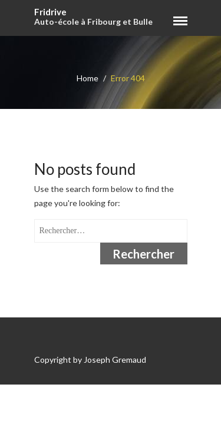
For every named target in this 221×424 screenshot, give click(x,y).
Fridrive (50, 11)
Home (87, 78)
